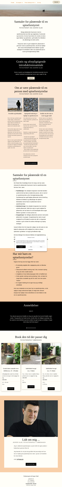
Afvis (31, 246)
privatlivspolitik (29, 483)
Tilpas (41, 246)
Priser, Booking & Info (30, 2)
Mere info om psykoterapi (31, 163)
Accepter (21, 246)
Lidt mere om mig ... (31, 464)
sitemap (34, 483)
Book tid (56, 2)
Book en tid (10, 388)
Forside (12, 2)
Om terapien (19, 2)
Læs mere (4, 379)
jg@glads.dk (20, 459)
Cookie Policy (30, 249)
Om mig (39, 2)
